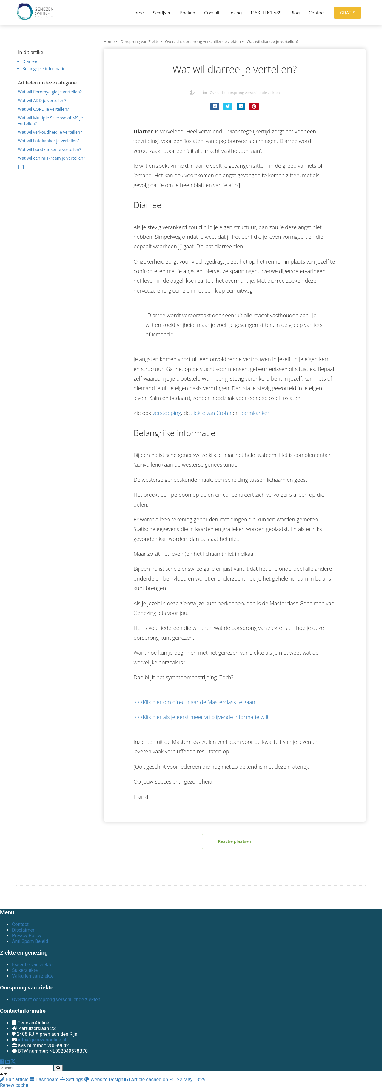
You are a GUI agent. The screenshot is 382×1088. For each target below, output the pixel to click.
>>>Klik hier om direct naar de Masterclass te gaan (194, 702)
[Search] (58, 1068)
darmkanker (254, 412)
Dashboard (45, 1079)
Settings (72, 1079)
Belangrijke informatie (43, 68)
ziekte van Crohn (211, 412)
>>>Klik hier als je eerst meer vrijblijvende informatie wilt (201, 717)
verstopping (167, 412)
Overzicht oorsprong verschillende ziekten (245, 92)
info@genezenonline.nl (42, 1040)
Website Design (104, 1079)
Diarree (29, 61)
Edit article (15, 1079)
